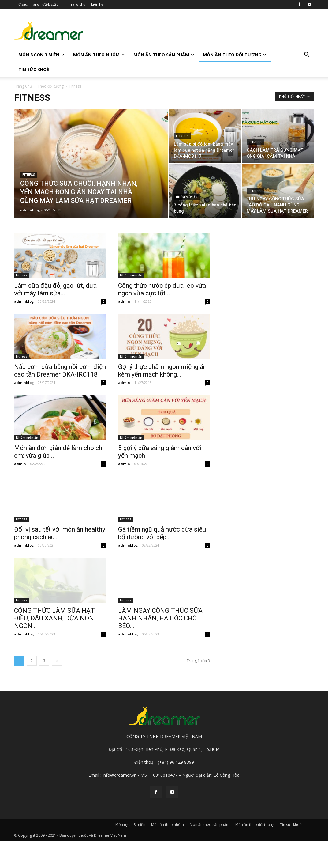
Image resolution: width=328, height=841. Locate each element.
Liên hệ (97, 4)
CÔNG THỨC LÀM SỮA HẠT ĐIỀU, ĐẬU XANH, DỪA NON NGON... (54, 618)
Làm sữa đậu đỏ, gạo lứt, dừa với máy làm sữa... (55, 289)
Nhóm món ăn (187, 197)
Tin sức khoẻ (33, 69)
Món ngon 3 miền (41, 55)
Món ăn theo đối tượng (234, 55)
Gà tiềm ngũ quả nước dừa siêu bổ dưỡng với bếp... (162, 533)
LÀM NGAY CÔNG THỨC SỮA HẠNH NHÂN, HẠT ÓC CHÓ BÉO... (160, 618)
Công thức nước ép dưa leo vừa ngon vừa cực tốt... (162, 289)
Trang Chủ (23, 86)
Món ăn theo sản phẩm (163, 55)
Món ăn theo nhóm (99, 55)
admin (124, 301)
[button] (306, 55)
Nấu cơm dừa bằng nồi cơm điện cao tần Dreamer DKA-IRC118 (60, 370)
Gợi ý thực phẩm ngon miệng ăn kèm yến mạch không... (162, 370)
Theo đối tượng (51, 86)
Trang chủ (77, 4)
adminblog (30, 210)
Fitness (28, 174)
